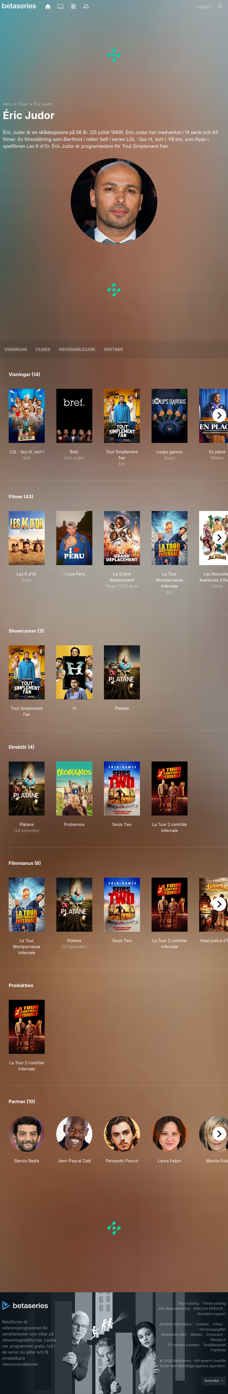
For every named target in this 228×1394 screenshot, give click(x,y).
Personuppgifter (212, 1329)
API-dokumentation (174, 1308)
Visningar (15, 349)
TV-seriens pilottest (183, 1345)
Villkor (218, 1324)
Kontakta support (212, 1314)
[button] (27, 1140)
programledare (77, 349)
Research (218, 1340)
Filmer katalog (214, 1303)
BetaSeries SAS (173, 1334)
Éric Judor (43, 103)
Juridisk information (175, 1324)
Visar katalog (188, 1303)
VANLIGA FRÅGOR (208, 1308)
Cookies (202, 1324)
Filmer (43, 349)
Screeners (214, 1334)
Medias (196, 1334)
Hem (7, 103)
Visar (23, 103)
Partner (113, 349)
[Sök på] (220, 6)
